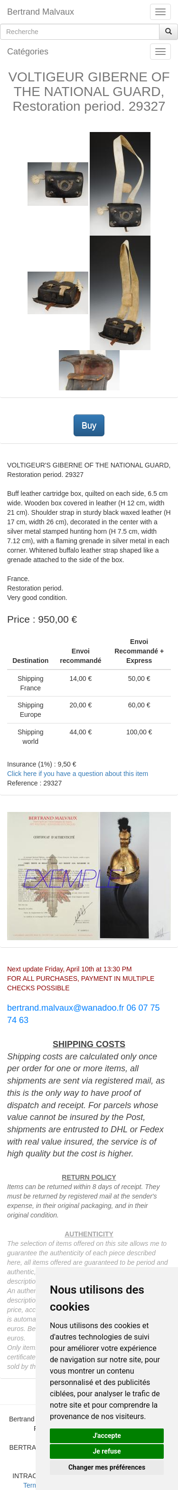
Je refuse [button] (107, 1451)
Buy (89, 425)
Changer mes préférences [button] (106, 1467)
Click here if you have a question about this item (77, 773)
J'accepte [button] (107, 1435)
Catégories (27, 51)
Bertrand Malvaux (40, 12)
